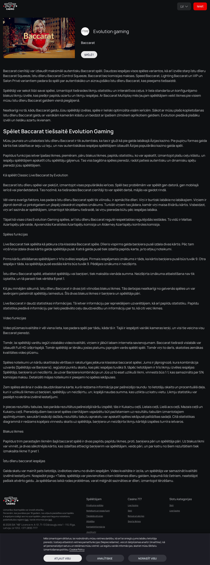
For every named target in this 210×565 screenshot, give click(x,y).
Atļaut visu (62, 558)
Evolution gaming (111, 31)
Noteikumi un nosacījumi (98, 510)
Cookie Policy (76, 549)
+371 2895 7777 (29, 528)
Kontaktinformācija (95, 526)
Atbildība (90, 521)
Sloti (130, 510)
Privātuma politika (94, 505)
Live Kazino (133, 505)
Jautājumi (91, 532)
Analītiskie (105, 558)
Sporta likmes (134, 521)
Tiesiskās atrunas (94, 515)
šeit (27, 519)
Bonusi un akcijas (136, 515)
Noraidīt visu (147, 558)
